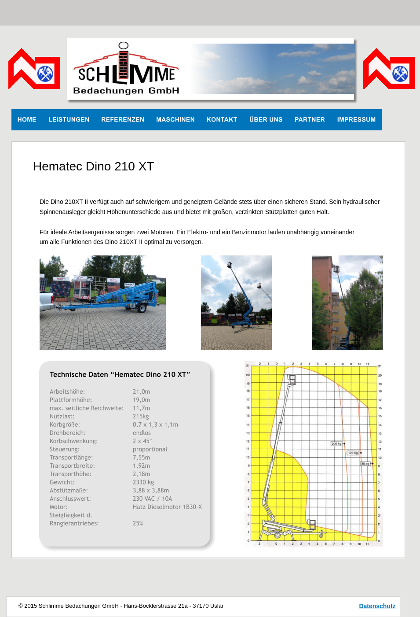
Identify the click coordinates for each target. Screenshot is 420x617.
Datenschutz (377, 606)
